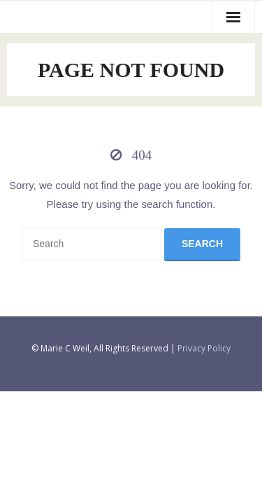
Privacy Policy (204, 348)
